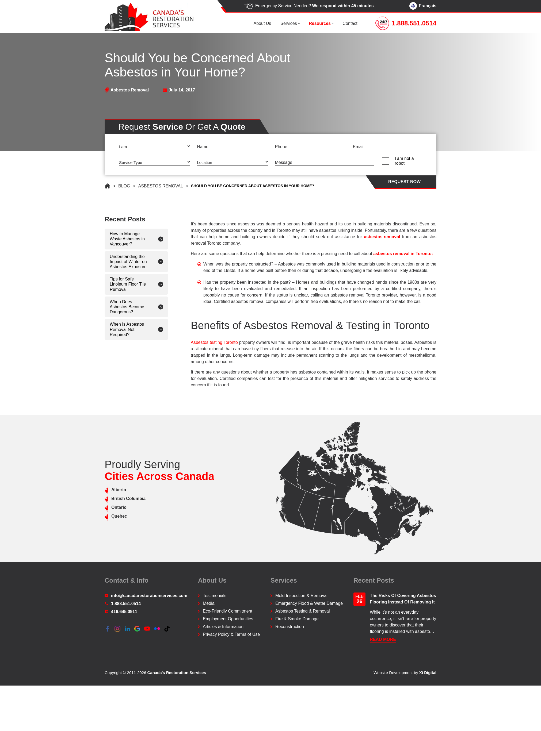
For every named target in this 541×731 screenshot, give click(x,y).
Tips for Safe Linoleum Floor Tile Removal (107, 284)
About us (269, 23)
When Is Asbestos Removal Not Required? (106, 329)
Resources (323, 23)
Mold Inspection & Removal (301, 595)
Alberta (97, 489)
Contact (352, 23)
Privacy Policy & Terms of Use (231, 634)
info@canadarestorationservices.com (146, 595)
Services (293, 23)
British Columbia (107, 498)
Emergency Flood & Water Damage (309, 603)
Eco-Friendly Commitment (227, 611)
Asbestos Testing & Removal (302, 611)
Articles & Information (223, 626)
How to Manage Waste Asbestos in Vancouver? (106, 239)
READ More (383, 639)
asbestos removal (403, 236)
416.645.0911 (121, 611)
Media (209, 603)
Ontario (98, 507)
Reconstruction (289, 626)
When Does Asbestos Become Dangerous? (106, 306)
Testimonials (214, 595)
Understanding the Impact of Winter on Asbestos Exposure (107, 261)
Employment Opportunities (228, 619)
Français (422, 6)
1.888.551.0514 (123, 603)
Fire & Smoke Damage (297, 619)
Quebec (98, 516)
